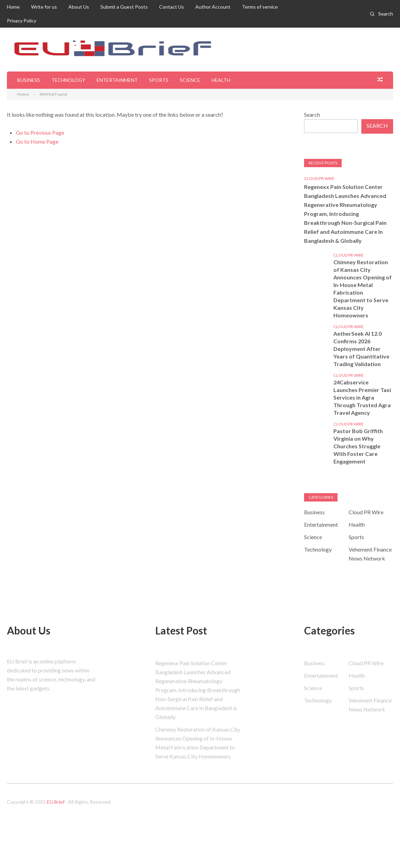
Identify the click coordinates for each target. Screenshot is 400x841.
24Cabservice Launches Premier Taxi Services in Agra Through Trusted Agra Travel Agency (362, 397)
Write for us (44, 7)
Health (221, 80)
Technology (68, 80)
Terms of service (260, 7)
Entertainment (117, 80)
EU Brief (56, 802)
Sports (158, 80)
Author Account (213, 7)
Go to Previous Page (40, 132)
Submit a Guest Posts (124, 7)
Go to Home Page (37, 141)
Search (385, 14)
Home (13, 7)
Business (28, 80)
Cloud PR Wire (319, 178)
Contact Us (171, 7)
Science (190, 80)
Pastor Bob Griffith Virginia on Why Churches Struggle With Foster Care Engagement (358, 446)
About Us (78, 7)
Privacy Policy (21, 20)
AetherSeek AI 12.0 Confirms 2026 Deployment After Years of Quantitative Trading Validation (361, 348)
